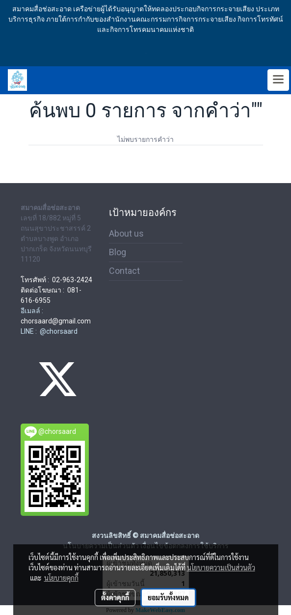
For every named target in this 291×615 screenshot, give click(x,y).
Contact (124, 271)
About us (126, 233)
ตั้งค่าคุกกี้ (115, 597)
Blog (117, 252)
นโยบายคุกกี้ (61, 577)
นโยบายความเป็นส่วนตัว (221, 567)
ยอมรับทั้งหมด (168, 597)
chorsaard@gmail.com (56, 321)
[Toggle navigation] (278, 80)
